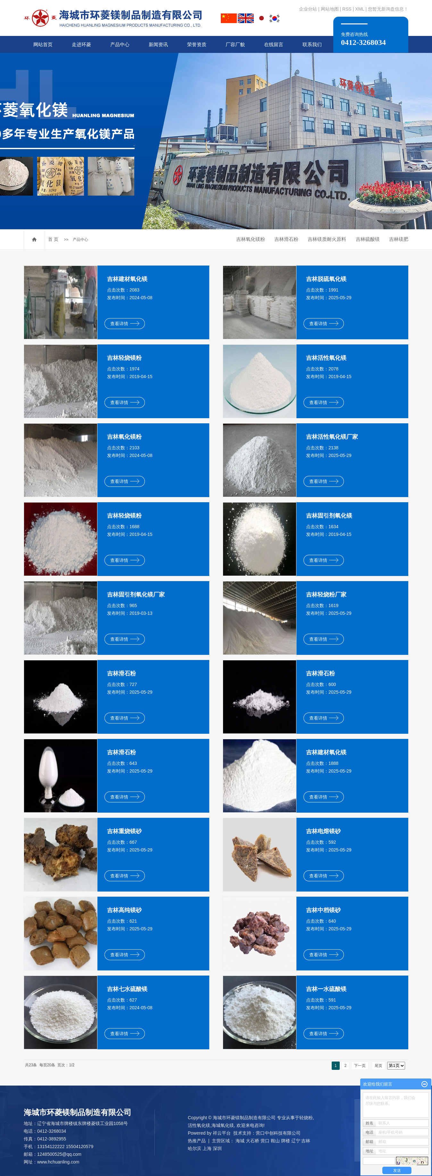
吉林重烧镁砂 (124, 831)
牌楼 (285, 1140)
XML (359, 9)
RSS (347, 9)
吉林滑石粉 (286, 239)
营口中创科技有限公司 (278, 1133)
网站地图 (330, 9)
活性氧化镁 (199, 1125)
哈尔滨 (194, 1148)
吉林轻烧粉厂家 (326, 594)
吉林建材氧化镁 (127, 279)
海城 (240, 1140)
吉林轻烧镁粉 (124, 358)
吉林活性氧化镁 (326, 358)
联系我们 (312, 44)
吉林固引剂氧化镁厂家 (136, 594)
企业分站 (308, 9)
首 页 (53, 239)
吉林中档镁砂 (323, 910)
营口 (265, 1140)
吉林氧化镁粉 (250, 239)
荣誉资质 (196, 44)
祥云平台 (222, 1133)
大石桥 (252, 1140)
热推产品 (197, 1140)
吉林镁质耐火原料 (327, 239)
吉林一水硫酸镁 (326, 989)
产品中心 (119, 44)
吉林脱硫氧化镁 (326, 279)
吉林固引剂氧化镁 (329, 515)
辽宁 (295, 1140)
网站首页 (43, 44)
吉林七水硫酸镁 (127, 989)
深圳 (217, 1148)
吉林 (305, 1140)
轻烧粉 (306, 1117)
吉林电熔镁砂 (323, 831)
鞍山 (275, 1140)
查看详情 (124, 323)
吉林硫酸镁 (368, 239)
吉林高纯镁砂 (124, 910)
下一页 (360, 1065)
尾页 (378, 1065)
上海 (207, 1148)
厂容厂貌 (235, 44)
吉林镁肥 (398, 239)
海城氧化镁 (223, 1125)
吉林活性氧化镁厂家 (332, 437)
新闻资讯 (158, 44)
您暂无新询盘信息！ (388, 9)
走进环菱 (81, 44)
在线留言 (273, 44)
